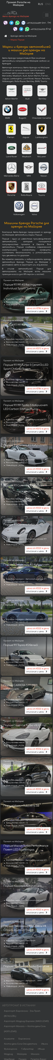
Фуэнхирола (10, 1049)
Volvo (34, 214)
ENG (47, 4)
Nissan (44, 176)
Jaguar (25, 137)
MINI (29, 176)
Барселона (24, 1039)
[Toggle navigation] (47, 15)
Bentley (42, 99)
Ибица (41, 1049)
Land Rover (11, 157)
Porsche (11, 195)
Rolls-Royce (26, 195)
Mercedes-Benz (11, 176)
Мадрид (8, 1054)
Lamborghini (41, 137)
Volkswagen (19, 214)
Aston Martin (11, 99)
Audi (27, 99)
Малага (35, 1054)
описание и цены (37, 309)
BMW (7, 118)
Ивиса (44, 1044)
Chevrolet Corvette (41, 118)
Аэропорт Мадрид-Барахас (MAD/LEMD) (26, 1021)
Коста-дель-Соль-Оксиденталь (20, 1044)
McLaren (41, 157)
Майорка (22, 1054)
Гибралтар (27, 1049)
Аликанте (9, 1039)
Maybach (26, 157)
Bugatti (22, 118)
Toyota (41, 195)
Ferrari (11, 137)
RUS (40, 4)
